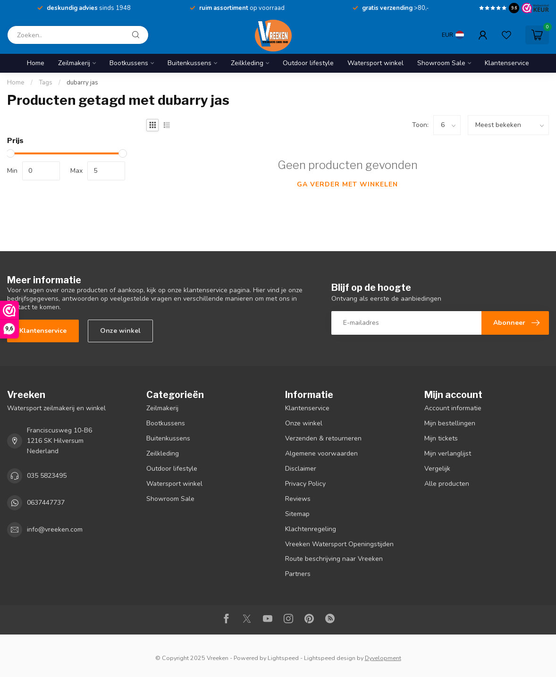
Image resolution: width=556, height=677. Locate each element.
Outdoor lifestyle (308, 63)
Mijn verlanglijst (447, 453)
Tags (45, 82)
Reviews (298, 498)
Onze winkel (120, 330)
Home (35, 63)
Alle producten (446, 483)
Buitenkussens (189, 63)
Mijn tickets (441, 438)
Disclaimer (300, 468)
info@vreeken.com (55, 529)
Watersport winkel (375, 63)
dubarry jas (82, 82)
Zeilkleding (247, 63)
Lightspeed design (329, 658)
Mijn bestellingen (449, 423)
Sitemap (297, 513)
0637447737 (46, 502)
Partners (298, 573)
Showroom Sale (441, 63)
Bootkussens (129, 63)
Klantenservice (507, 63)
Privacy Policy (305, 483)
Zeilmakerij (74, 63)
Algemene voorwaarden (321, 453)
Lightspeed (283, 658)
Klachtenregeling (310, 529)
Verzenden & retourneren (323, 438)
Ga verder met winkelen (347, 184)
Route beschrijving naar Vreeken (334, 558)
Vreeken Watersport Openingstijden (339, 544)
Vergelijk (437, 468)
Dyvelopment (383, 658)
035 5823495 (47, 475)
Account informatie (452, 408)
